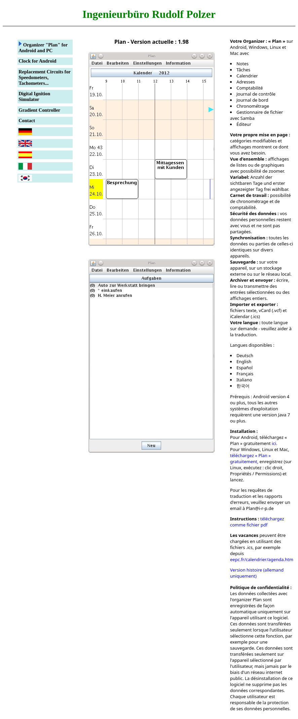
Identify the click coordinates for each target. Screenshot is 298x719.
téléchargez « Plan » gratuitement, (250, 458)
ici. (274, 443)
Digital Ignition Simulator (34, 96)
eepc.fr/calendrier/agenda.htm (261, 559)
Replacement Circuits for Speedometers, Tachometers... (44, 77)
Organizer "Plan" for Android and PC (43, 47)
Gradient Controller (39, 110)
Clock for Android (37, 61)
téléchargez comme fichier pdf (257, 522)
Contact (26, 120)
